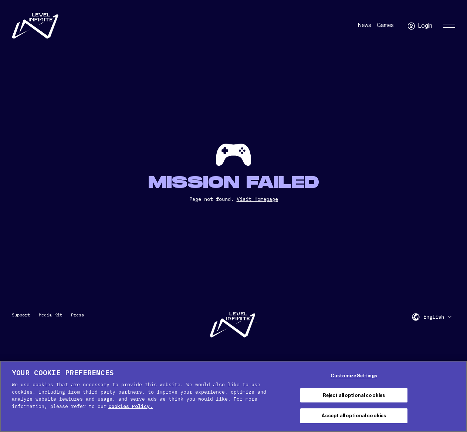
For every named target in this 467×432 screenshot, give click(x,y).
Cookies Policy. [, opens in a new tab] (130, 406)
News (364, 25)
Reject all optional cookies (354, 395)
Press (77, 315)
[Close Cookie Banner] (455, 395)
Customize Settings (354, 375)
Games (385, 25)
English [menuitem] (433, 317)
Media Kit (50, 315)
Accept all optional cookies (354, 415)
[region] (233, 396)
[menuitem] (437, 316)
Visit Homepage (257, 199)
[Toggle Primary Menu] (449, 26)
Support (21, 315)
